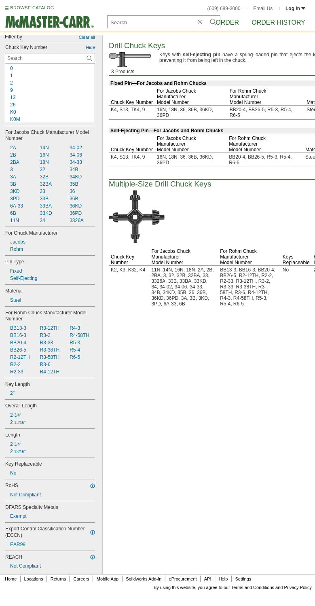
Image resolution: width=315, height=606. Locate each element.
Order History (278, 22)
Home (11, 578)
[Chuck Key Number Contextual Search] (50, 58)
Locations (33, 578)
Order (227, 22)
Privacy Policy (298, 587)
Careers (81, 578)
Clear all (87, 37)
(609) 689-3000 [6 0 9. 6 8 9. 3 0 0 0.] (224, 8)
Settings (243, 578)
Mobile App (107, 578)
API (207, 578)
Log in (295, 8)
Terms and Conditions (252, 587)
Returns (58, 578)
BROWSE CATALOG (32, 7)
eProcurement (183, 578)
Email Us (263, 8)
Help (223, 578)
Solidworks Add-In (143, 578)
